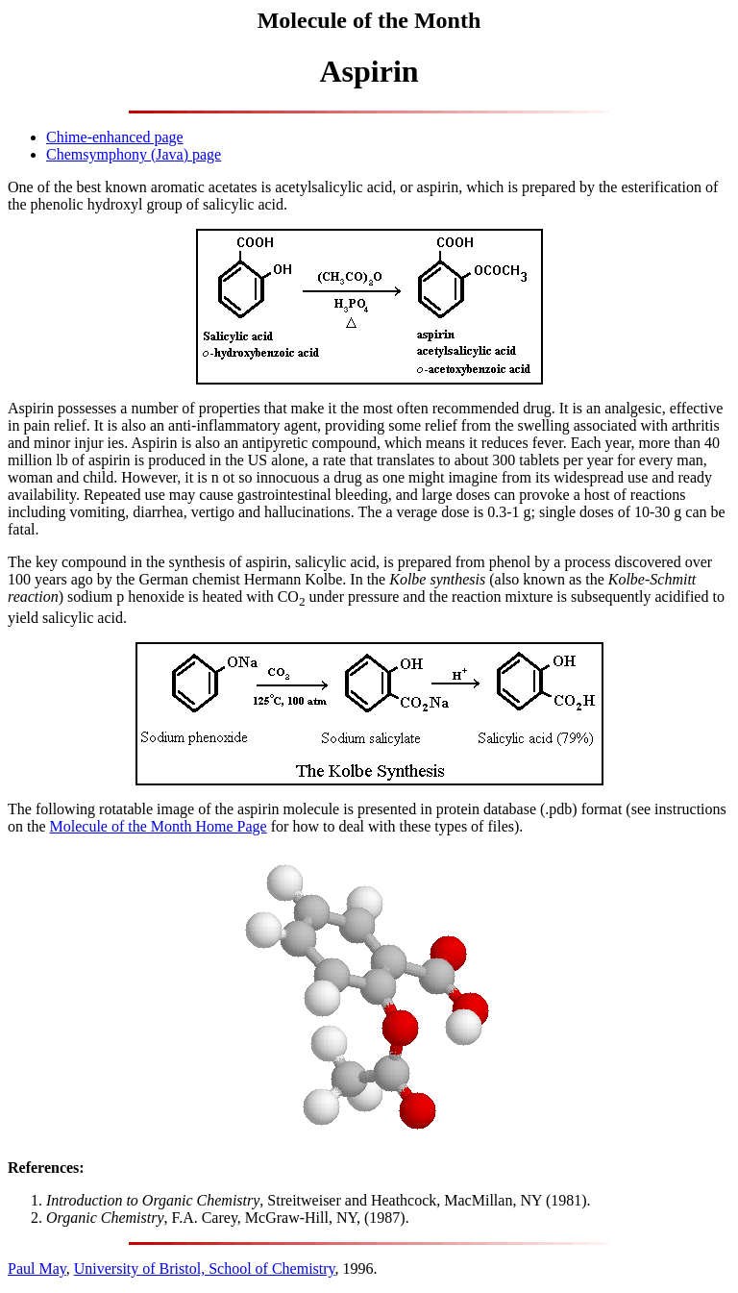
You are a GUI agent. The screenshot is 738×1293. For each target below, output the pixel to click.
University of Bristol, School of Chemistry (204, 1268)
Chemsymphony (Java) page (133, 154)
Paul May (37, 1268)
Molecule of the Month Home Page (158, 826)
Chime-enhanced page (115, 137)
